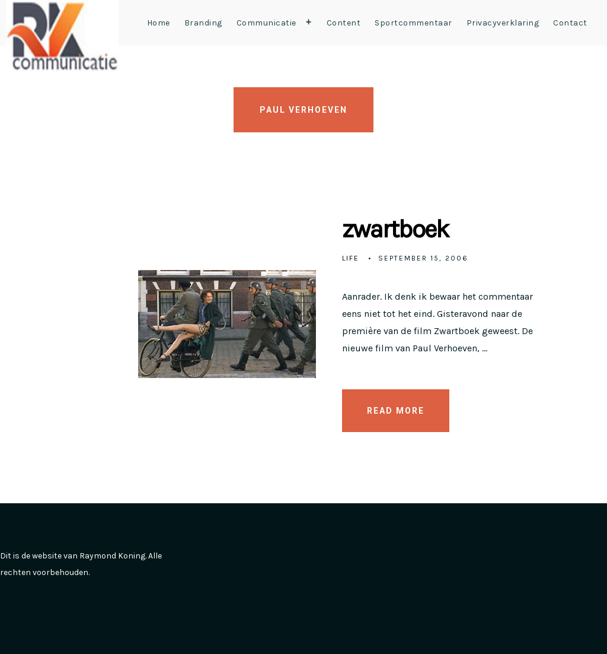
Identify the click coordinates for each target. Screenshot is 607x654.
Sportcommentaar (413, 23)
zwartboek (395, 229)
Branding (203, 23)
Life (350, 258)
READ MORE (395, 410)
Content (344, 23)
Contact (570, 23)
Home (158, 23)
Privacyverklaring (503, 23)
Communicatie (277, 22)
